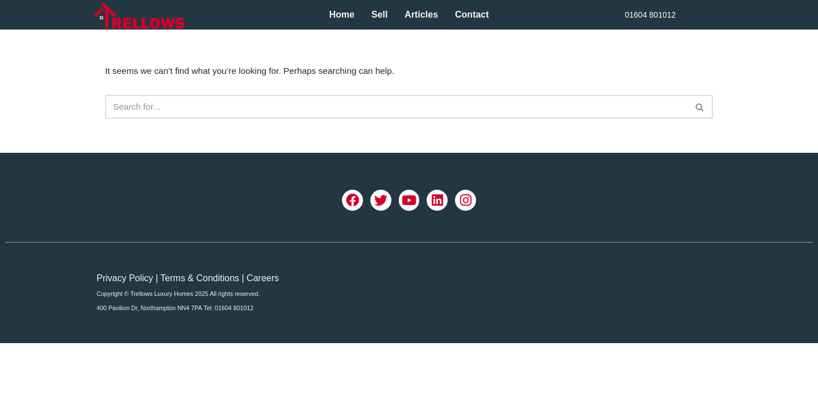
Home (341, 14)
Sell (379, 14)
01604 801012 (650, 14)
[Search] (396, 108)
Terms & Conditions (199, 342)
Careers (263, 342)
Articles (421, 14)
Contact (472, 14)
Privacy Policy (125, 342)
